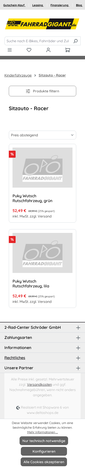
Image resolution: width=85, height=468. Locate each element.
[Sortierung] (42, 135)
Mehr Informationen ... (42, 432)
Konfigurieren (44, 451)
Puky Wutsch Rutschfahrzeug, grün (32, 198)
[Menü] (9, 49)
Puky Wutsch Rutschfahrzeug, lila (31, 284)
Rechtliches (14, 357)
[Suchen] (75, 41)
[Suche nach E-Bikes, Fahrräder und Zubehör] (37, 41)
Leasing (38, 5)
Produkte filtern (42, 91)
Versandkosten (39, 384)
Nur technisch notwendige (43, 441)
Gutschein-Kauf (14, 5)
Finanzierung (60, 5)
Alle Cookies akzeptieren (44, 462)
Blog (79, 5)
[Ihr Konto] (48, 49)
